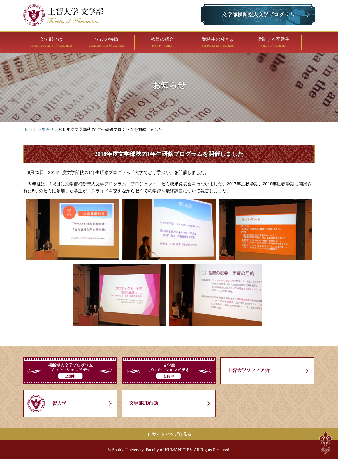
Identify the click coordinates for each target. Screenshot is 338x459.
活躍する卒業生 (273, 42)
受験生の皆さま (218, 42)
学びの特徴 (106, 42)
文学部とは (50, 42)
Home (28, 129)
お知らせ (46, 129)
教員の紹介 (162, 42)
